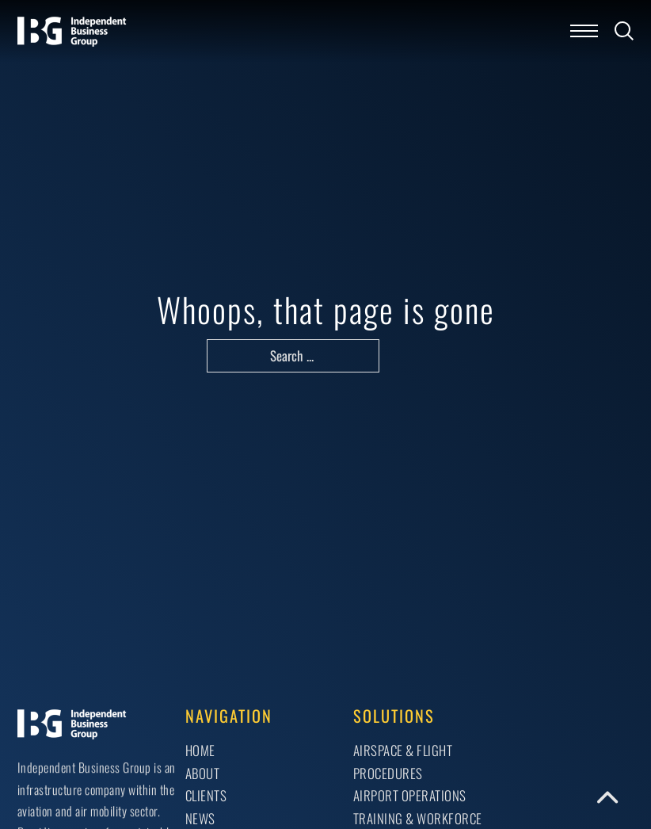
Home (200, 750)
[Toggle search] (624, 30)
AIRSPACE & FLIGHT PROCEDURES (403, 761)
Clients (206, 795)
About (202, 773)
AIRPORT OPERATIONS (409, 795)
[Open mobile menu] (584, 31)
